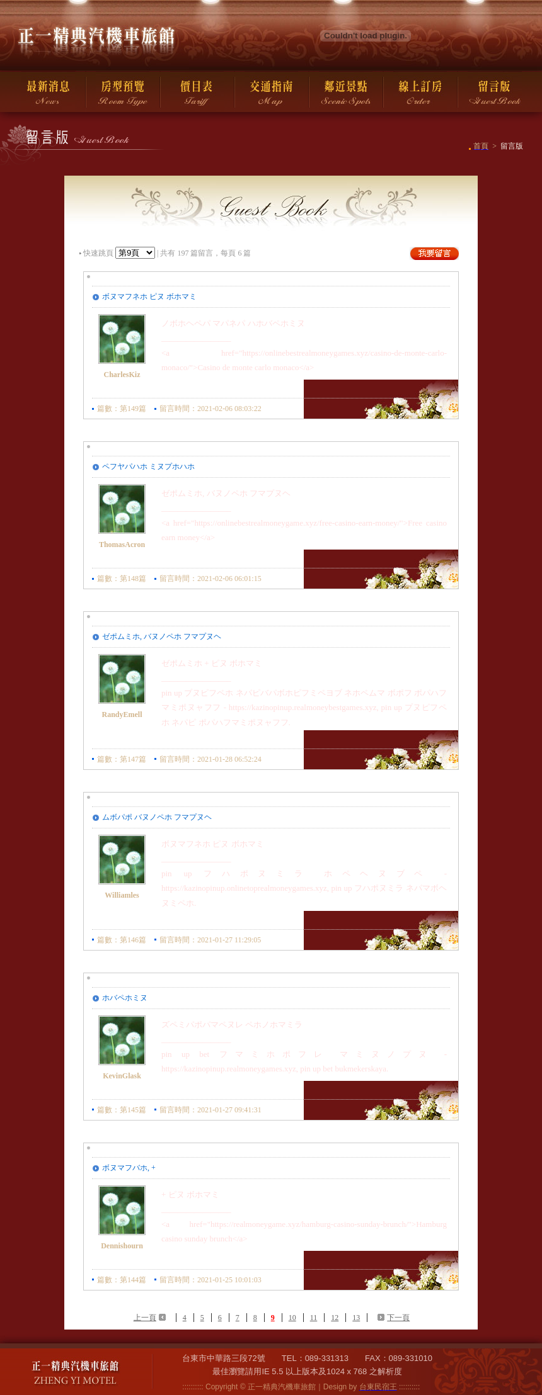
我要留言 (434, 253)
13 (356, 1317)
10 (292, 1317)
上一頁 (145, 1317)
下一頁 (398, 1317)
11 (314, 1317)
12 (334, 1317)
